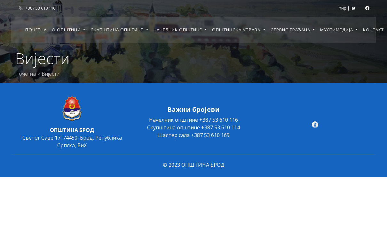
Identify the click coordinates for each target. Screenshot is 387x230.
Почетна (36, 30)
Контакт (373, 30)
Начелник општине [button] (178, 30)
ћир (342, 8)
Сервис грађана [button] (291, 30)
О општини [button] (67, 30)
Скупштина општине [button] (118, 30)
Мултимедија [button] (337, 30)
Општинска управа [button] (237, 30)
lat (353, 8)
